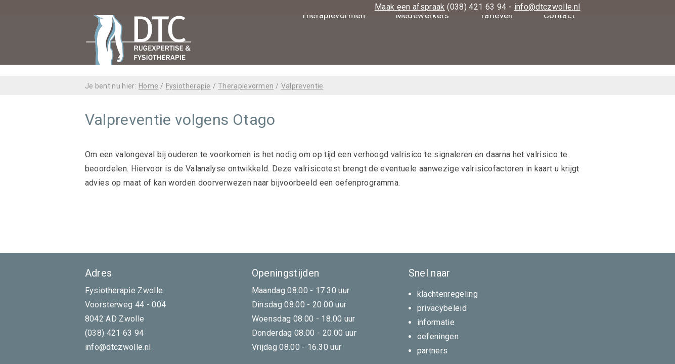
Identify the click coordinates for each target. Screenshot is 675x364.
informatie (436, 322)
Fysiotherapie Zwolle (124, 290)
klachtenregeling (447, 294)
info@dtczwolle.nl (547, 7)
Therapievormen (333, 63)
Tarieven (496, 63)
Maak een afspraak (410, 7)
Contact (559, 63)
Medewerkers (422, 63)
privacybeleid (442, 308)
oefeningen (438, 336)
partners (432, 350)
